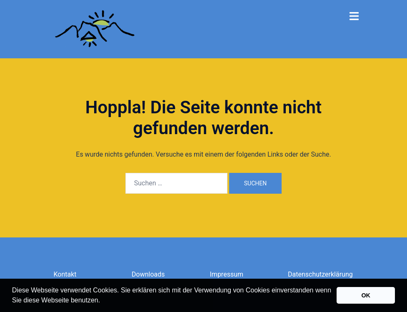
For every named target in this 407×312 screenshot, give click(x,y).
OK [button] (365, 295)
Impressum (227, 274)
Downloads (148, 274)
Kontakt (65, 274)
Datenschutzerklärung (320, 274)
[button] (103, 301)
